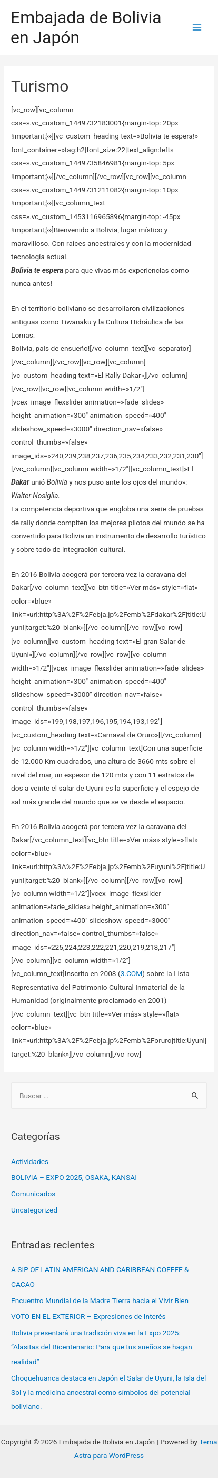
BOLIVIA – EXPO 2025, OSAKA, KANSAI (74, 1177)
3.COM (132, 973)
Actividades (29, 1161)
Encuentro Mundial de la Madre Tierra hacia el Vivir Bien (100, 1300)
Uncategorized (34, 1210)
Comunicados (33, 1193)
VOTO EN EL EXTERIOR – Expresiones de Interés (88, 1316)
